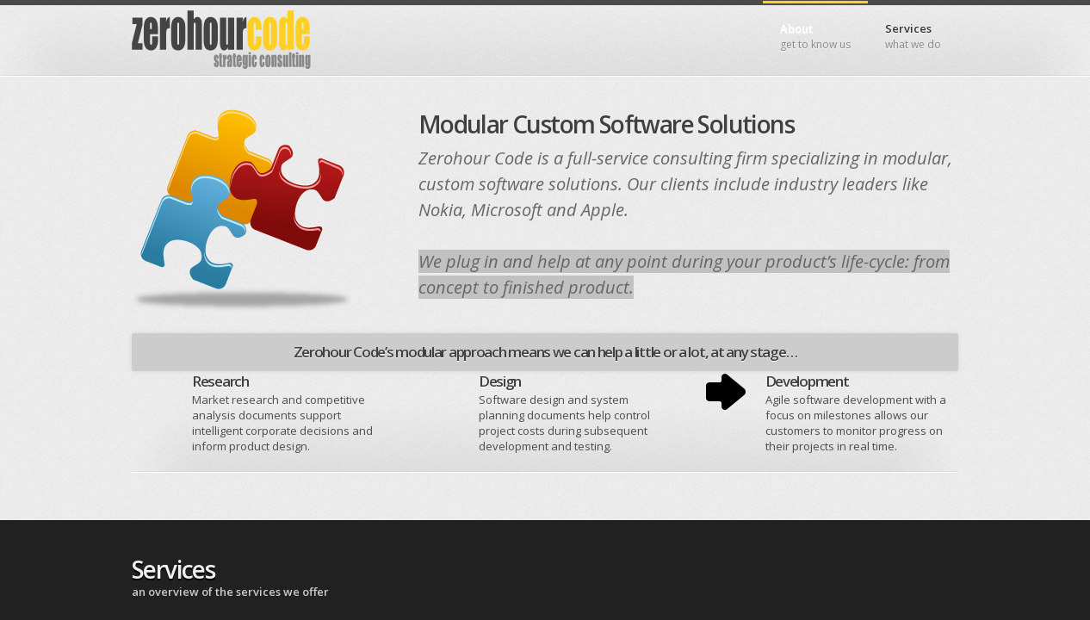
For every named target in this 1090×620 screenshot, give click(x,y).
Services (913, 36)
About (815, 36)
